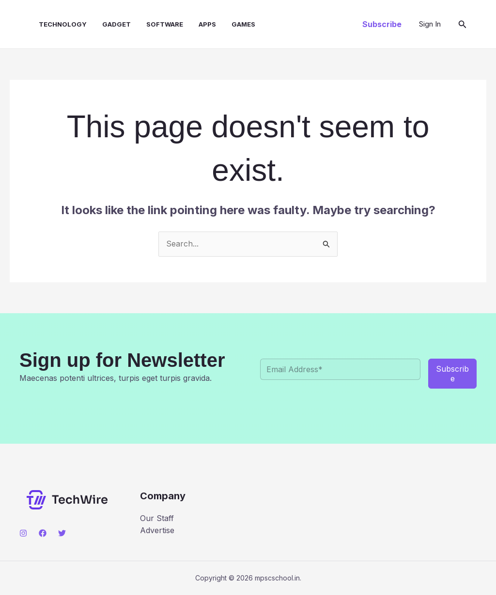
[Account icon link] (430, 24)
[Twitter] (62, 533)
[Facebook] (42, 533)
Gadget (116, 24)
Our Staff (157, 518)
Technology (63, 24)
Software (164, 24)
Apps (207, 24)
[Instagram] (23, 533)
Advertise (157, 530)
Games (243, 24)
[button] (382, 24)
